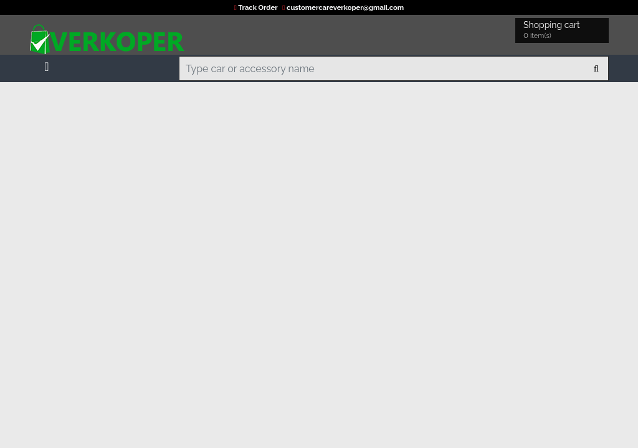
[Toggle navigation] (46, 64)
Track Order (256, 7)
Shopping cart (553, 31)
